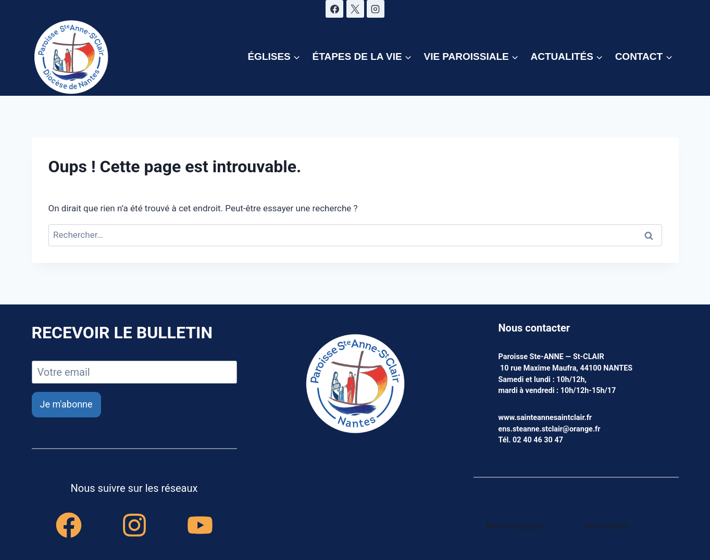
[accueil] (355, 385)
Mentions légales (515, 526)
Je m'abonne (66, 404)
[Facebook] (334, 9)
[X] (355, 9)
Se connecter (606, 526)
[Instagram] (375, 9)
